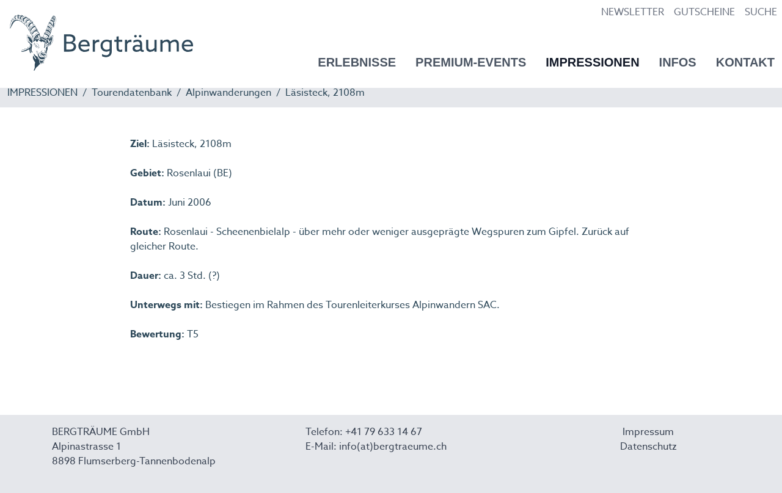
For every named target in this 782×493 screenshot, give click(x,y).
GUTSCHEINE (704, 12)
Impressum (648, 432)
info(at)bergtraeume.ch (393, 446)
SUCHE (761, 12)
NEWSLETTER (632, 12)
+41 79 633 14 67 (383, 432)
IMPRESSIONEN (42, 92)
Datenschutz (648, 446)
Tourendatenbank (132, 92)
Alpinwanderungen (228, 92)
